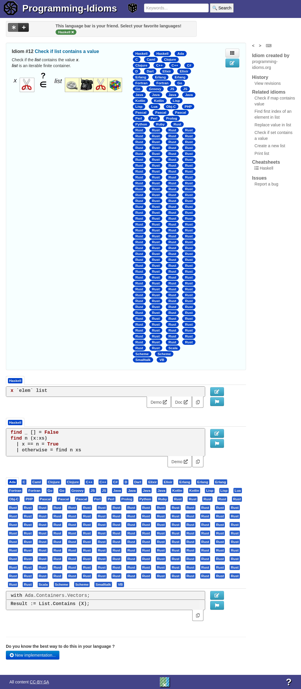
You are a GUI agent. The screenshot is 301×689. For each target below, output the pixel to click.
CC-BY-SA (39, 682)
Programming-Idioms (69, 8)
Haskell (142, 54)
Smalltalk (143, 360)
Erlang (141, 77)
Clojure (170, 59)
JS (172, 89)
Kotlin (141, 101)
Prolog (171, 118)
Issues (259, 177)
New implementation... (33, 655)
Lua (154, 107)
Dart (150, 71)
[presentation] (12, 481)
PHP (188, 107)
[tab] (12, 481)
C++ (159, 65)
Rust (177, 124)
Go (179, 83)
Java (139, 95)
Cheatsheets (266, 162)
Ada (180, 54)
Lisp (176, 101)
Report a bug (266, 184)
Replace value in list (273, 124)
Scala (173, 348)
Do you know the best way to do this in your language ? (60, 646)
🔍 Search (221, 8)
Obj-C (171, 107)
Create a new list (270, 145)
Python (141, 124)
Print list (262, 153)
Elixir (167, 71)
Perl (139, 118)
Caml (151, 59)
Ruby (160, 124)
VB (161, 360)
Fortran (142, 83)
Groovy (155, 89)
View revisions (268, 83)
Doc (181, 402)
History (260, 77)
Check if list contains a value (67, 51)
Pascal (141, 112)
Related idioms (268, 92)
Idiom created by (270, 55)
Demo (158, 402)
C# (189, 65)
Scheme (142, 354)
